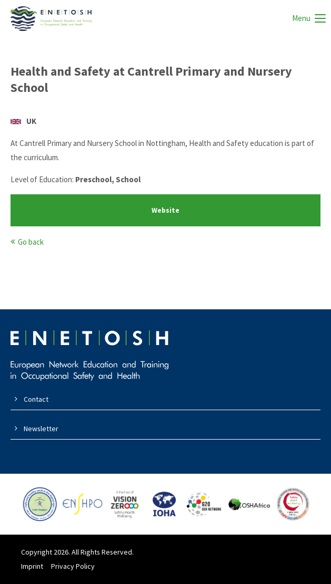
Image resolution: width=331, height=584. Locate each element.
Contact (36, 399)
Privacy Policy (73, 566)
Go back (31, 242)
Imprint (32, 566)
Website (165, 210)
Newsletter (41, 428)
